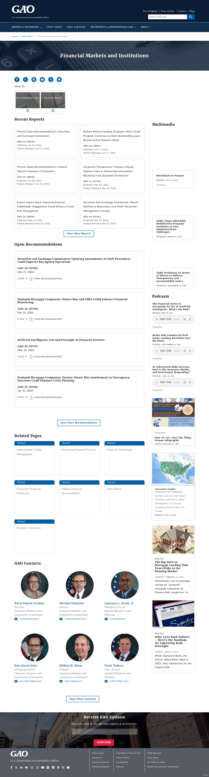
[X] (27, 79)
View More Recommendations (78, 423)
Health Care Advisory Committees (163, 767)
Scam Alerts (152, 758)
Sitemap (120, 767)
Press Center (168, 11)
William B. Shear (70, 665)
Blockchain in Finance (170, 175)
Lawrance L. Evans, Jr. (119, 603)
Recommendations (27, 98)
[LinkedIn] (35, 79)
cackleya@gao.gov (29, 619)
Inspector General (100, 762)
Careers (182, 11)
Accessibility (122, 762)
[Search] (167, 16)
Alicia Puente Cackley (29, 603)
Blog (192, 11)
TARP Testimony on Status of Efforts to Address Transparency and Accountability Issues (173, 277)
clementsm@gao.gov (75, 619)
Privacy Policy (122, 758)
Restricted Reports (101, 767)
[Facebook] (18, 79)
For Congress (150, 11)
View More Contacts (82, 699)
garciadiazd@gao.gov (31, 681)
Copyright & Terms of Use (128, 753)
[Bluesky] (43, 79)
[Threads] (52, 79)
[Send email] (60, 79)
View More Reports (79, 233)
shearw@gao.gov (73, 681)
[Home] (41, 757)
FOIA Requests (154, 753)
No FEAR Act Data (156, 762)
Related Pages (53, 98)
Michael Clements (71, 603)
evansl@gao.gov (118, 619)
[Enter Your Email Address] (104, 731)
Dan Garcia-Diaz (25, 665)
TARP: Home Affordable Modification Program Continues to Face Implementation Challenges (171, 226)
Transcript (161, 185)
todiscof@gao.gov (119, 681)
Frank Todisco (114, 665)
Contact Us (97, 758)
